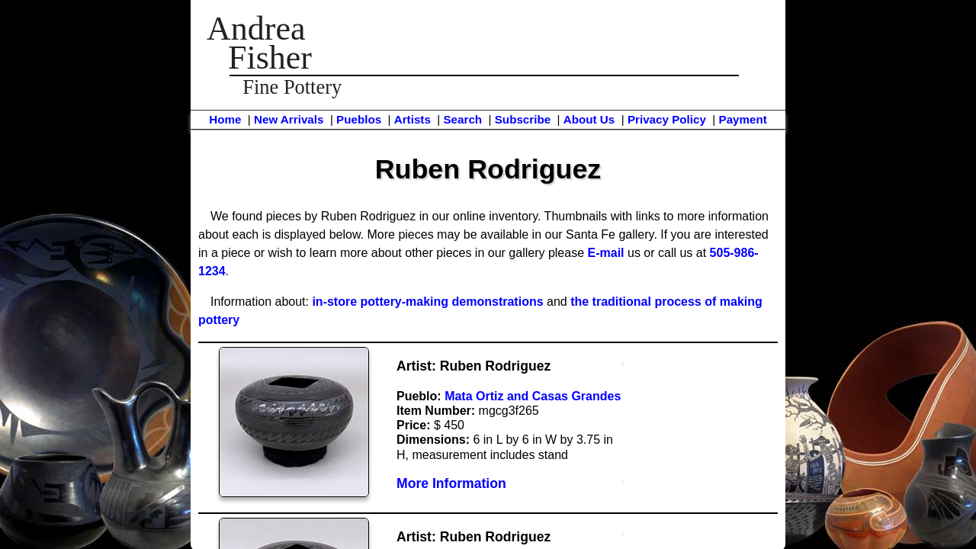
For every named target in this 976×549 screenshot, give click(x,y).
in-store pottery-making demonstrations (427, 301)
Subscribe (523, 119)
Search (462, 119)
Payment (743, 119)
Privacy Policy (667, 119)
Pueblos (358, 119)
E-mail (606, 252)
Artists (412, 119)
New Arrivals (288, 119)
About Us (589, 119)
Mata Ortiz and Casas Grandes (533, 396)
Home (225, 119)
